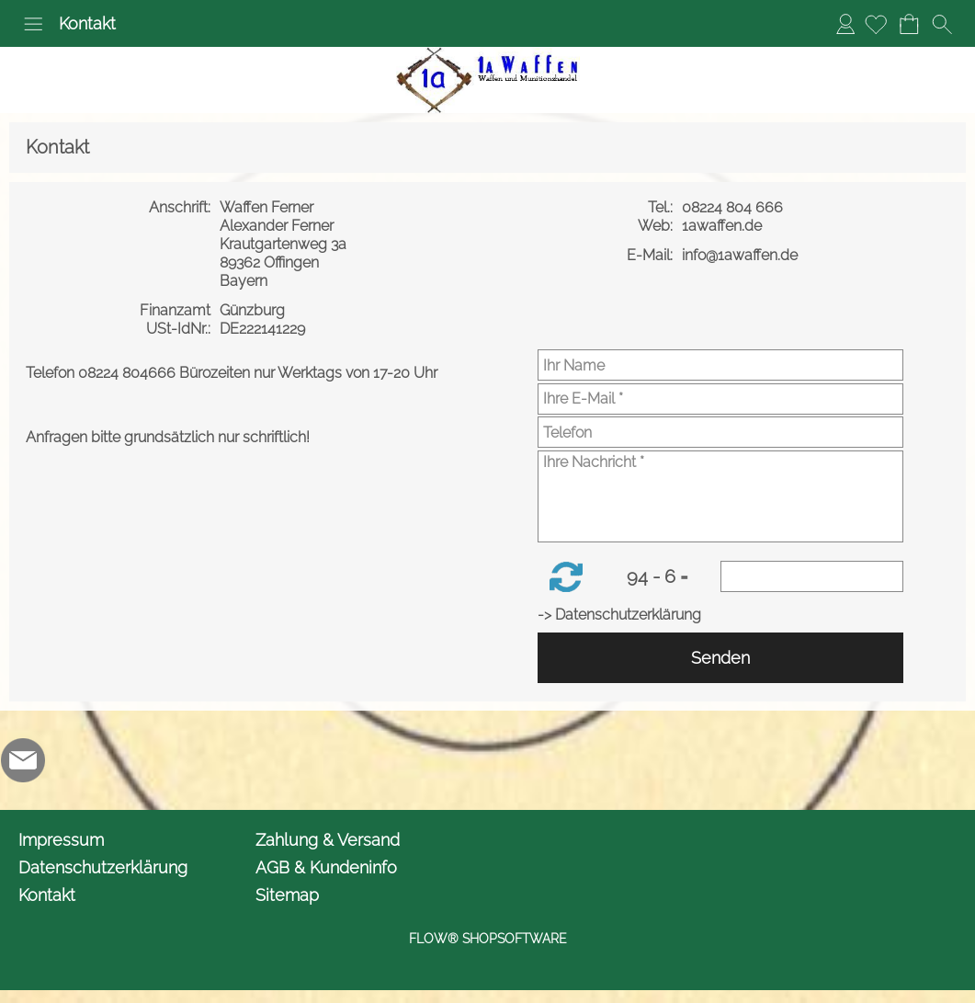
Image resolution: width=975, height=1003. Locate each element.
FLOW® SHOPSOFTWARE (488, 938)
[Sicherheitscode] (811, 576)
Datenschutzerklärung (102, 867)
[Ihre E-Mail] (720, 399)
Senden (720, 657)
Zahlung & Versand (327, 839)
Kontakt (87, 23)
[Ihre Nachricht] (720, 496)
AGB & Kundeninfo (326, 867)
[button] (33, 24)
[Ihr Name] (720, 365)
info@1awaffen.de (741, 255)
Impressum (61, 839)
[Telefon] (720, 432)
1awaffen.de (723, 225)
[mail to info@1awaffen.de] (23, 760)
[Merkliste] (876, 24)
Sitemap (287, 895)
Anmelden (845, 23)
